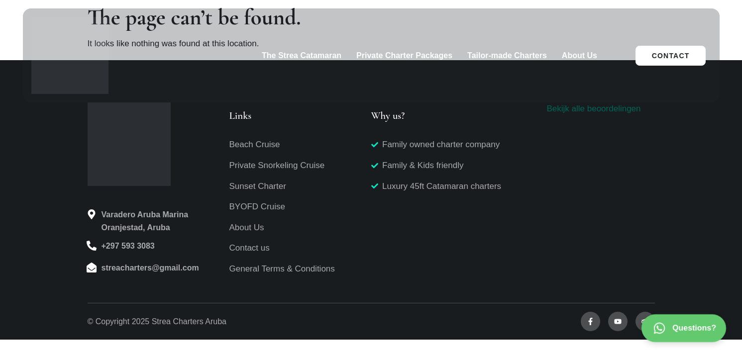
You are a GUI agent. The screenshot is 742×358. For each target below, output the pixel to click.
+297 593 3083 (128, 246)
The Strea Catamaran (301, 55)
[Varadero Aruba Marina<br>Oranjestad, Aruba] (92, 214)
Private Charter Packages (404, 55)
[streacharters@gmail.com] (92, 267)
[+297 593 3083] (92, 246)
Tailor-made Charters (507, 55)
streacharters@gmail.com (150, 268)
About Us (579, 55)
